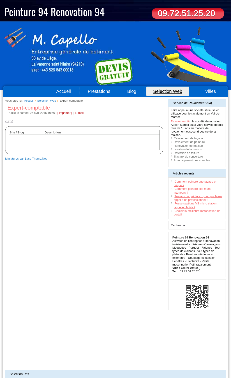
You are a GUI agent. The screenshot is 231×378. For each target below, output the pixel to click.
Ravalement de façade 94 (167, 360)
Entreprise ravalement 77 (182, 358)
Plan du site (99, 351)
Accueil (63, 91)
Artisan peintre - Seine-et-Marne (89, 366)
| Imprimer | (64, 113)
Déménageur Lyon (48, 363)
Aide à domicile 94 (30, 358)
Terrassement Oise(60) (17, 360)
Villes (210, 91)
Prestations (99, 91)
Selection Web (167, 91)
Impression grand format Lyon (135, 360)
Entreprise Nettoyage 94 (73, 363)
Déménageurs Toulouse (45, 360)
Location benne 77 (208, 358)
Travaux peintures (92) (151, 366)
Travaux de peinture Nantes (122, 366)
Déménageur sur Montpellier (74, 360)
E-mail (78, 113)
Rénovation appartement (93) (27, 366)
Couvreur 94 (12, 358)
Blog (131, 91)
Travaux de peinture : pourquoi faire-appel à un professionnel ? (198, 198)
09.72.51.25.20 (186, 13)
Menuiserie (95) (96, 363)
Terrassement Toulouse (105, 360)
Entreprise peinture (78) (58, 366)
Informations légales (120, 351)
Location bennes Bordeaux (114, 358)
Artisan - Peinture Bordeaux (198, 360)
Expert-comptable (28, 108)
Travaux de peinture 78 (189, 363)
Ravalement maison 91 (85, 358)
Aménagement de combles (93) (158, 363)
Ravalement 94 (180, 121)
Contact (137, 351)
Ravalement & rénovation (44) (123, 363)
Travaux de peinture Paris (179, 366)
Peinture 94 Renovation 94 (54, 11)
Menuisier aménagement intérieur (149, 358)
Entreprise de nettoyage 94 (57, 358)
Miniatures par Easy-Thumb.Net (26, 158)
